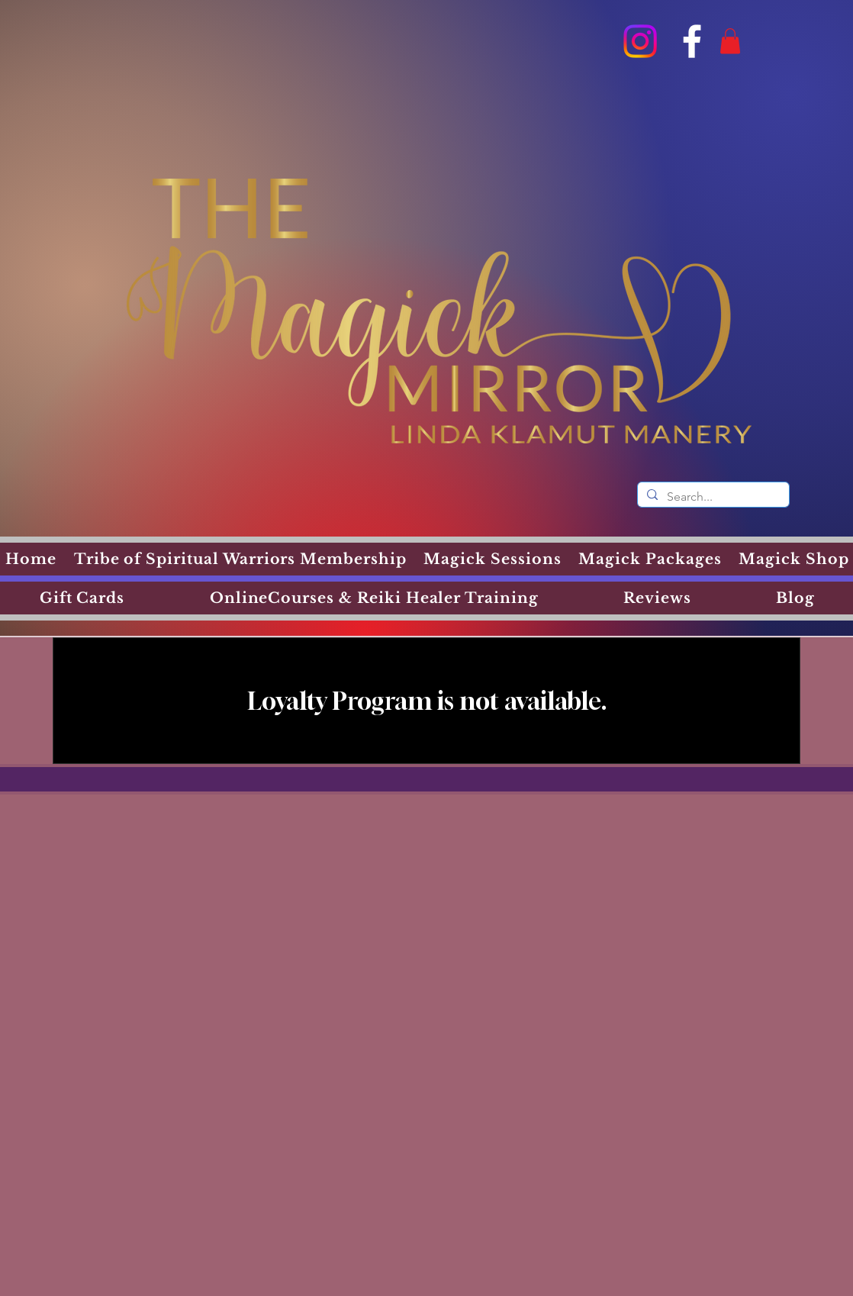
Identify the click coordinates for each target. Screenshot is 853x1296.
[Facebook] (692, 41)
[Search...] (712, 496)
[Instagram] (640, 41)
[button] (730, 40)
